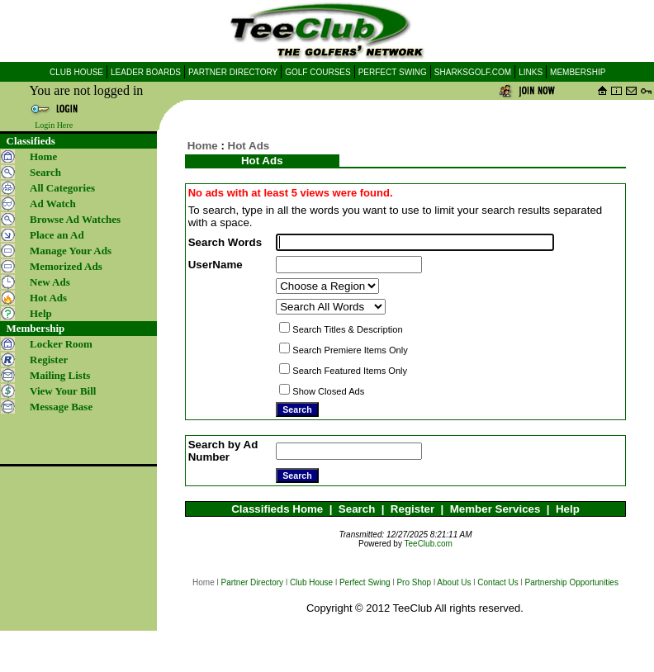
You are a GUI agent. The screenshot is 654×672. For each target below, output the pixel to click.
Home (43, 156)
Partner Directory (252, 582)
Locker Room (61, 344)
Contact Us (497, 582)
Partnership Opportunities (571, 582)
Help (568, 509)
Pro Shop (413, 582)
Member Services (495, 509)
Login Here (54, 125)
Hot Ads (249, 146)
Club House (311, 582)
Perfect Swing (365, 582)
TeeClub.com (429, 543)
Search (357, 509)
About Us (454, 582)
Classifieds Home (277, 509)
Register (412, 509)
